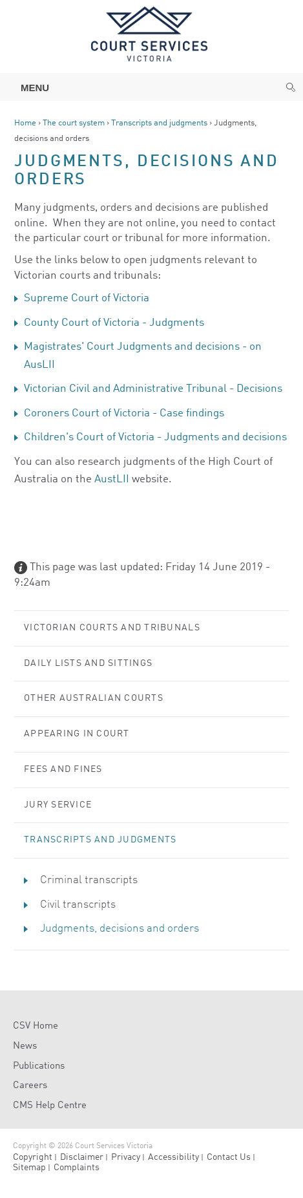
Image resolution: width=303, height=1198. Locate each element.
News (25, 1046)
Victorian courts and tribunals (112, 627)
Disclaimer (81, 1157)
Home (25, 123)
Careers (30, 1086)
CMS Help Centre (50, 1106)
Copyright (32, 1157)
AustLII (111, 479)
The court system (74, 123)
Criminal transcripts (89, 880)
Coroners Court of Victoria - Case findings (124, 413)
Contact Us (229, 1157)
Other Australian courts (93, 698)
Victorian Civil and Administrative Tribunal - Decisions (153, 388)
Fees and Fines (63, 769)
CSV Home (35, 1026)
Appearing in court (77, 733)
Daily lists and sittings (88, 663)
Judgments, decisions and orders (119, 928)
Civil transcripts (78, 904)
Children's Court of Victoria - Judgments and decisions (155, 437)
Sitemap (29, 1167)
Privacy (125, 1157)
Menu (28, 87)
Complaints (76, 1167)
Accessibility (173, 1157)
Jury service (58, 804)
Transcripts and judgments (159, 123)
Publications (39, 1066)
